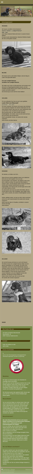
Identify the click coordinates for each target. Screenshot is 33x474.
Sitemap (13, 469)
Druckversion (6, 469)
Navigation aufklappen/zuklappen (16, 2)
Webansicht (28, 469)
